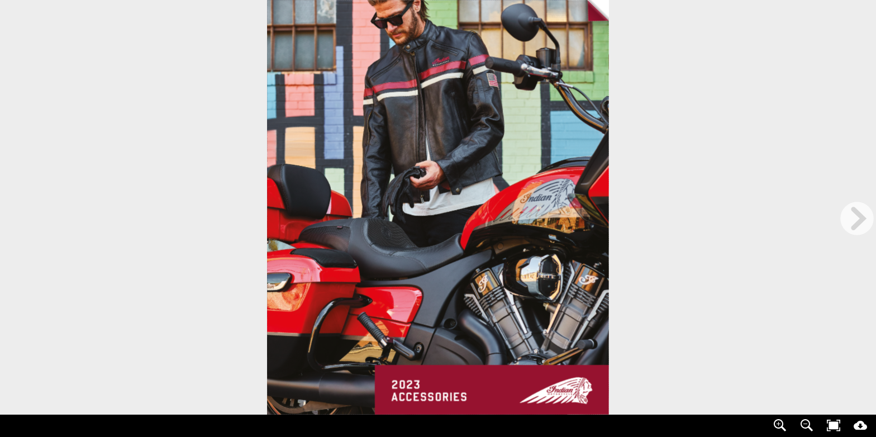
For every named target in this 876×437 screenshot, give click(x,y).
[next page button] (857, 219)
